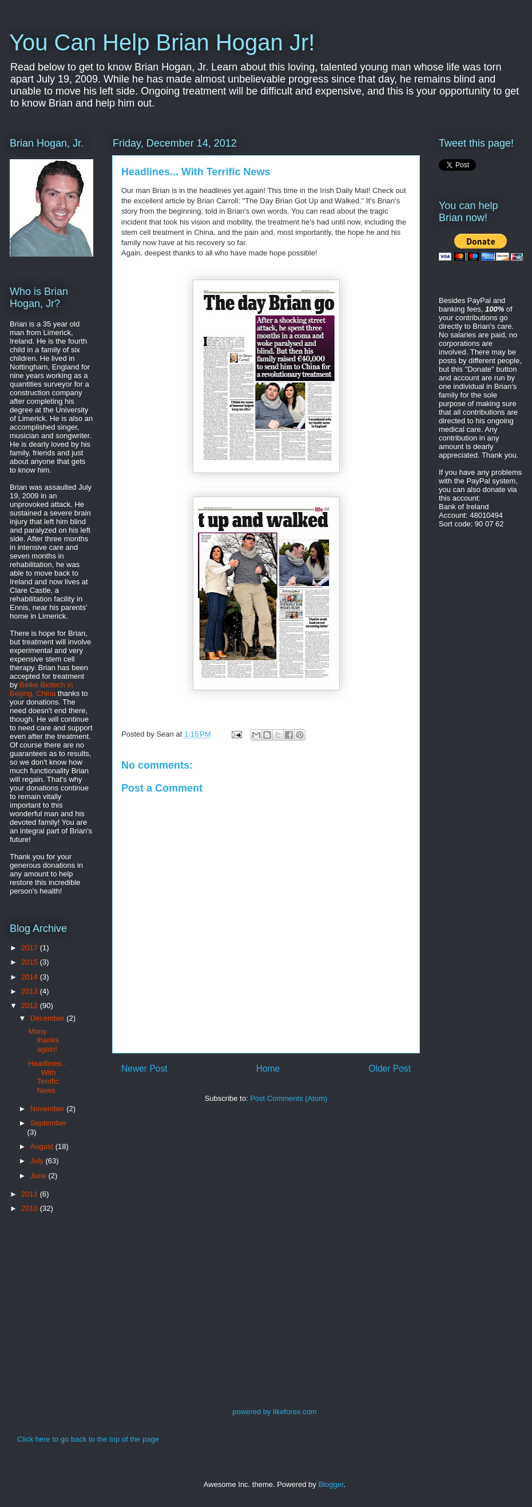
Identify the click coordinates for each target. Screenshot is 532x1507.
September (48, 1123)
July (38, 1160)
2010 (30, 1208)
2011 (30, 1194)
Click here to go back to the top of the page (88, 1439)
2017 (30, 947)
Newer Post (144, 1068)
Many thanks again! (43, 1040)
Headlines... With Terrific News (46, 1077)
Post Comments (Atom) (288, 1098)
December (48, 1018)
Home (268, 1068)
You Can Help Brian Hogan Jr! (162, 42)
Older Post (389, 1068)
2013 (30, 991)
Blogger (330, 1484)
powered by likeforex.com (274, 1411)
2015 (30, 962)
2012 (30, 1005)
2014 (30, 977)
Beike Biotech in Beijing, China (41, 689)
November (48, 1108)
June (39, 1175)
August (42, 1146)
